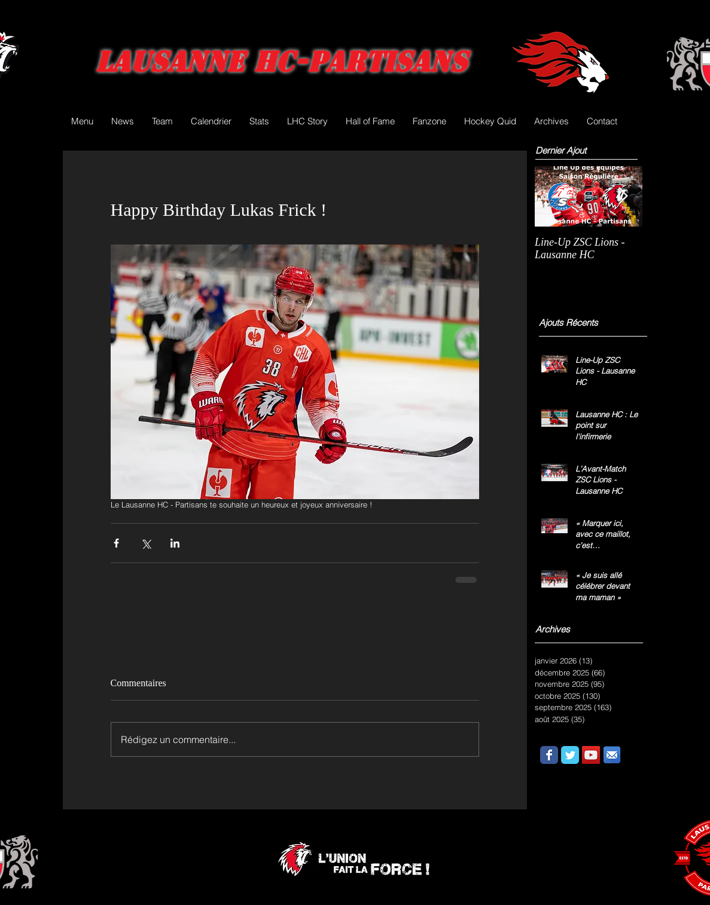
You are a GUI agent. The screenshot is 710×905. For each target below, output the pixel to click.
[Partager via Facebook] (116, 543)
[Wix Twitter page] (570, 755)
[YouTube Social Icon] (591, 755)
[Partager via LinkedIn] (175, 543)
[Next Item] (623, 196)
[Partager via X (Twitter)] (145, 543)
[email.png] (612, 755)
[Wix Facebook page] (549, 755)
